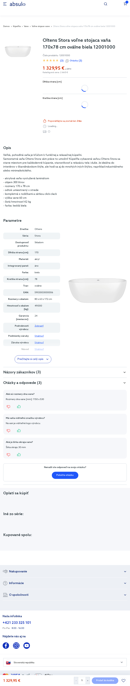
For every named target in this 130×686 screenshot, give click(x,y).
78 (59, 104)
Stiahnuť (39, 336)
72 (47, 104)
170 (61, 88)
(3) (62, 60)
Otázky (76, 61)
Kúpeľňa (17, 26)
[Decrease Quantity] (76, 680)
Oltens (38, 229)
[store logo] (17, 4)
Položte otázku (65, 475)
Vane (26, 26)
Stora (37, 236)
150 (48, 88)
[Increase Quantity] (88, 680)
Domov (6, 26)
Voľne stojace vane (41, 26)
